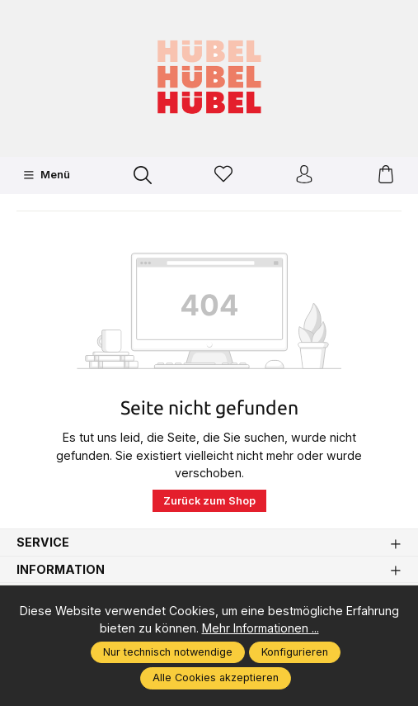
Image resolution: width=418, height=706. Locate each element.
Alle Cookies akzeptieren (216, 677)
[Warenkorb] (386, 175)
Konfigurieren (294, 652)
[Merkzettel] (223, 175)
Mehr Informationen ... (260, 628)
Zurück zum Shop (209, 501)
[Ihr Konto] (304, 175)
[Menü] (46, 175)
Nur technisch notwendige (167, 652)
